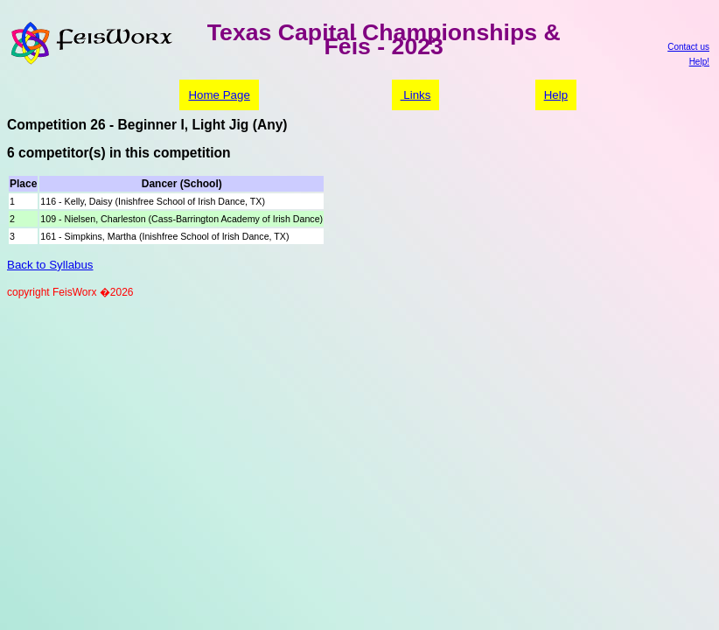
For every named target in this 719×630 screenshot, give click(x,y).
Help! (699, 61)
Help (556, 95)
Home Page (218, 95)
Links (416, 95)
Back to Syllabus (50, 264)
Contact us (688, 47)
